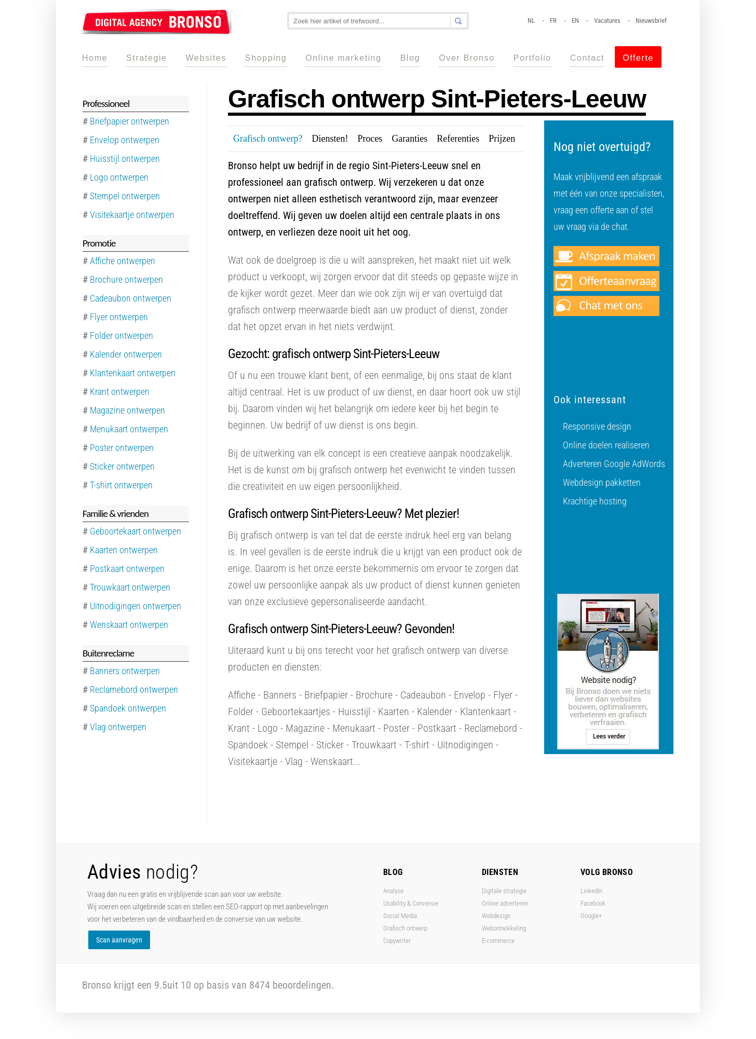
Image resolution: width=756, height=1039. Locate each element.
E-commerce (498, 941)
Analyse (393, 891)
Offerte (638, 57)
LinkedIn (591, 891)
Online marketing (343, 57)
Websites (206, 57)
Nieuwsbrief (651, 20)
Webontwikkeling (504, 928)
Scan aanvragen (119, 940)
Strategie (146, 57)
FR (553, 20)
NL (531, 20)
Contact (587, 57)
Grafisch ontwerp (405, 928)
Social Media (400, 916)
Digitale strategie (504, 891)
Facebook (592, 903)
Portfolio (532, 57)
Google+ (591, 916)
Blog (410, 57)
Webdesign (496, 916)
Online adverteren (505, 903)
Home (94, 57)
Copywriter (397, 941)
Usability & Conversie (410, 903)
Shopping (266, 57)
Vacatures (607, 20)
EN (575, 20)
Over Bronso (466, 57)
